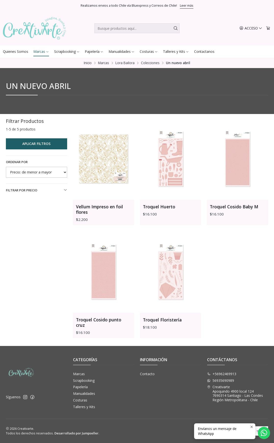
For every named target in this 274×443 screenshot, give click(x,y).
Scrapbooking (84, 380)
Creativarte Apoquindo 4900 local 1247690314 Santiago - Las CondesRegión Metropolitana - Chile (235, 393)
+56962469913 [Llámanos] (221, 374)
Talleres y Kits (84, 406)
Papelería (80, 387)
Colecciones (150, 63)
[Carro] (268, 28)
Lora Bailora (125, 63)
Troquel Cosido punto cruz (98, 345)
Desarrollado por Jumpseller (76, 433)
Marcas (103, 63)
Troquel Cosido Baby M (234, 207)
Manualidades (84, 393)
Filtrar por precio (36, 190)
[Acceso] (250, 28)
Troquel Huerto (159, 207)
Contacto (147, 374)
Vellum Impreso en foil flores (99, 209)
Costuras (80, 400)
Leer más (186, 5)
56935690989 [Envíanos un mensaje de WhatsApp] (220, 380)
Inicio (88, 63)
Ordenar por (17, 162)
